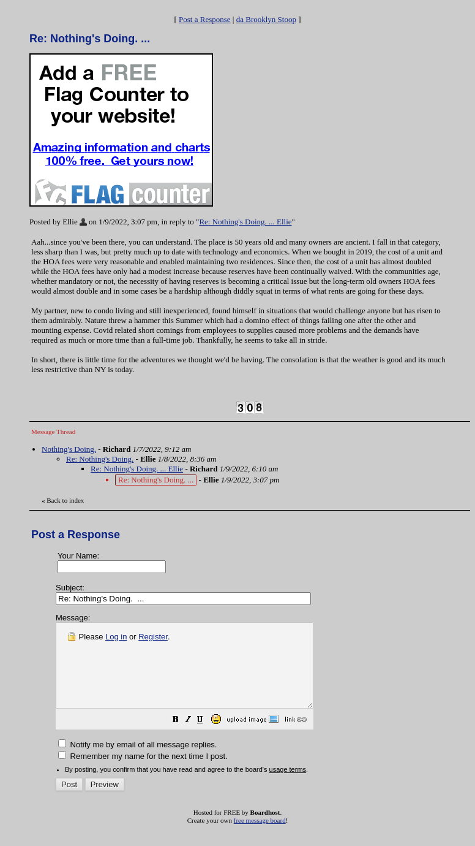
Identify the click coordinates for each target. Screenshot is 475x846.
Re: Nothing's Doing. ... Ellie (245, 221)
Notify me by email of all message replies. (137, 761)
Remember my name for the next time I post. (143, 772)
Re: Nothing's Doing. (99, 458)
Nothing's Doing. (69, 449)
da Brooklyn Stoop (266, 19)
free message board (260, 836)
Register (153, 636)
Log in (116, 636)
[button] (206, 737)
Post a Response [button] (205, 19)
